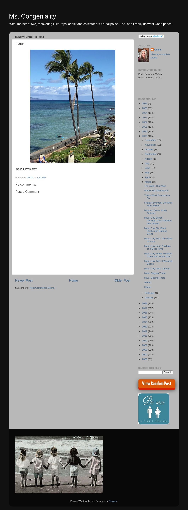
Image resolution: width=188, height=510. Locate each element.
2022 (145, 122)
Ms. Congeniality (32, 16)
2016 (145, 312)
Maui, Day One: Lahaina (157, 268)
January (149, 297)
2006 (145, 359)
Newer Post (24, 280)
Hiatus (147, 287)
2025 (145, 108)
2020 (145, 131)
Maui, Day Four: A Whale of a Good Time (157, 247)
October (149, 149)
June (148, 168)
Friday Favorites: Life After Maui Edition (158, 204)
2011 (145, 336)
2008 (145, 349)
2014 (145, 322)
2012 (145, 331)
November (151, 145)
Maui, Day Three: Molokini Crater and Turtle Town (158, 255)
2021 (145, 127)
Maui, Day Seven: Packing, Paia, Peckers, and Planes (158, 220)
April (147, 177)
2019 (145, 136)
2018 (145, 303)
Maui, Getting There (154, 277)
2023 (145, 117)
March (148, 182)
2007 (145, 354)
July (147, 163)
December (151, 140)
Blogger (113, 501)
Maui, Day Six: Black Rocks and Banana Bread (155, 231)
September (151, 154)
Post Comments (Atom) (42, 288)
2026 (145, 103)
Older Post (122, 280)
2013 (145, 326)
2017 (145, 308)
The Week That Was (155, 186)
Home (73, 280)
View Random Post (156, 383)
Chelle (158, 49)
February (150, 293)
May (147, 172)
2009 (145, 345)
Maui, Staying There (155, 273)
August (149, 158)
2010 (145, 340)
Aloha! (147, 282)
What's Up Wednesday (156, 190)
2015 (145, 317)
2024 (145, 113)
